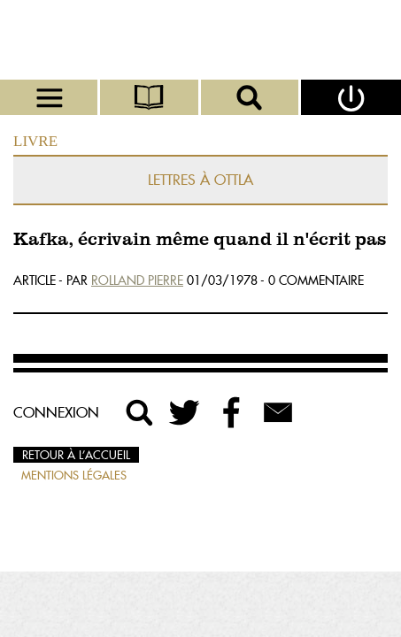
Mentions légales (74, 475)
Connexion (56, 412)
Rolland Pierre (137, 280)
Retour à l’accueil (76, 455)
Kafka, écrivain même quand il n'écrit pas (199, 240)
